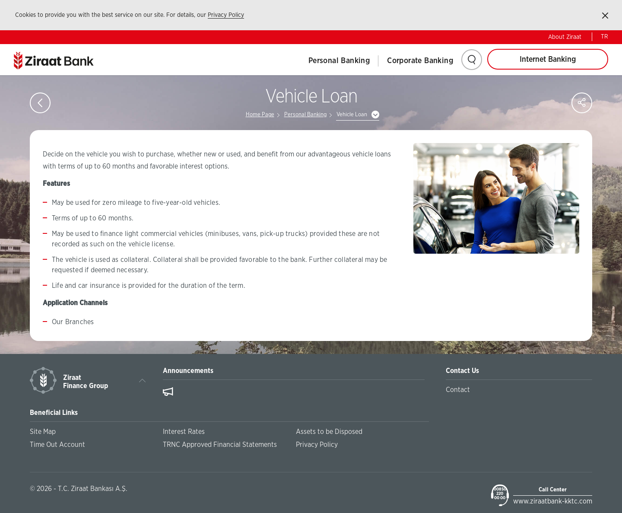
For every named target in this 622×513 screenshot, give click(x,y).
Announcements (188, 370)
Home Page (260, 115)
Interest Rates (184, 431)
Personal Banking (339, 61)
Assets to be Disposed (329, 431)
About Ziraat (564, 37)
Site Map (43, 431)
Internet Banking (548, 60)
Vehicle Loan (351, 115)
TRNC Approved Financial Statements (220, 444)
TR (604, 37)
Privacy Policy (226, 15)
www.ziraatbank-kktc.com (552, 501)
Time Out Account (57, 444)
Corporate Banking (420, 61)
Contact (458, 389)
